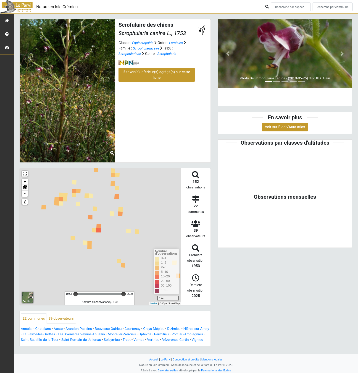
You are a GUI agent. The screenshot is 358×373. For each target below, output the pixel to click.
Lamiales (177, 43)
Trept (153, 340)
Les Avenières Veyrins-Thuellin (94, 334)
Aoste (59, 329)
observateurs (63, 318)
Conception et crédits (186, 359)
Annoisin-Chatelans (36, 329)
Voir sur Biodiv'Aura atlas (285, 127)
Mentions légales (213, 359)
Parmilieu (177, 334)
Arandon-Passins (81, 329)
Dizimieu (180, 329)
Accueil (152, 359)
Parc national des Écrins (216, 370)
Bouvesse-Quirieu (112, 329)
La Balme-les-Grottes (50, 334)
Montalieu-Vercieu (136, 334)
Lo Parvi (164, 359)
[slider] (75, 294)
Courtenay (137, 329)
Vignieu (39, 345)
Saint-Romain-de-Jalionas (106, 340)
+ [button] (25, 182)
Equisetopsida (143, 43)
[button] (25, 188)
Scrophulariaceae (146, 48)
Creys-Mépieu (159, 329)
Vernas (166, 340)
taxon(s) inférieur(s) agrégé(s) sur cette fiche (156, 75)
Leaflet (154, 303)
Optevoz (160, 334)
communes (34, 318)
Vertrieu (180, 340)
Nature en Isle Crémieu (57, 6)
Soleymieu (138, 340)
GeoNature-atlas (167, 370)
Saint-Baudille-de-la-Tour (62, 340)
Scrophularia (168, 54)
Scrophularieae (130, 54)
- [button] (25, 193)
